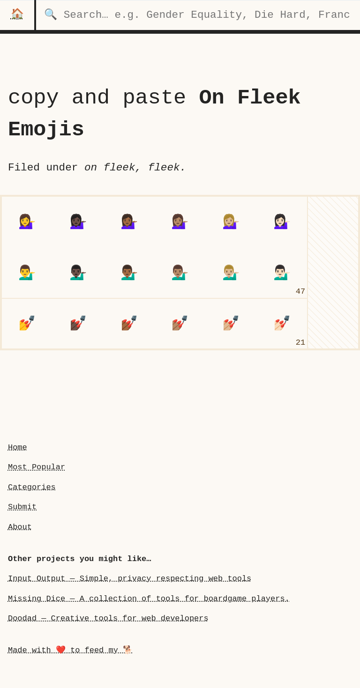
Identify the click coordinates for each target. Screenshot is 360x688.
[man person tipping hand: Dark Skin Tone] (78, 273)
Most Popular (36, 467)
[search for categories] (198, 15)
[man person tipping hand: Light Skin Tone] (282, 273)
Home (17, 447)
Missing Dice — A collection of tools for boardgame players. (149, 598)
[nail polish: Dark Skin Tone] (78, 324)
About (20, 527)
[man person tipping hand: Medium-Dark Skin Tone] (129, 273)
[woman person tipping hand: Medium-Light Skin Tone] (231, 222)
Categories (32, 487)
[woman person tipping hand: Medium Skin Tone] (180, 222)
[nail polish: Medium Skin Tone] (180, 324)
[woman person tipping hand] (27, 222)
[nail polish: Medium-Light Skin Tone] (231, 324)
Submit (22, 507)
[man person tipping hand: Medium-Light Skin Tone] (231, 273)
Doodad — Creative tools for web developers (108, 618)
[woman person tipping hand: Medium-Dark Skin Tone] (129, 222)
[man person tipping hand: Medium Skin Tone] (180, 273)
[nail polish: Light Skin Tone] (282, 324)
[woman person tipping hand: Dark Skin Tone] (78, 222)
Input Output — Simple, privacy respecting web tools (129, 578)
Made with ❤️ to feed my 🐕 (70, 650)
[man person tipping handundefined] (27, 273)
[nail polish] (27, 324)
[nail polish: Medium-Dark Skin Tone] (129, 324)
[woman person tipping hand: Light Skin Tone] (282, 222)
